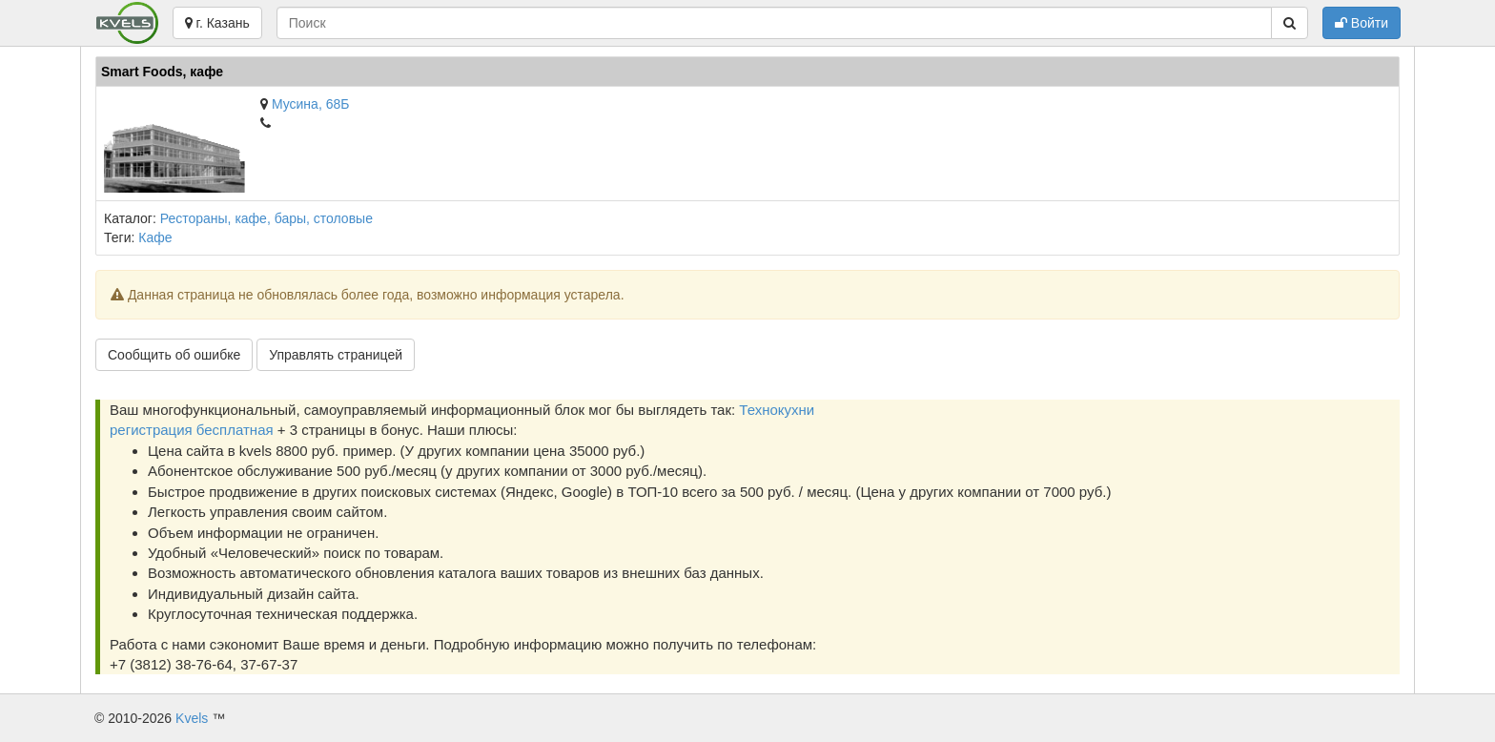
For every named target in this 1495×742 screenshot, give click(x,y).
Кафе (155, 237)
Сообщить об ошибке (174, 354)
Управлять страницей (335, 354)
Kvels (191, 718)
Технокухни (776, 410)
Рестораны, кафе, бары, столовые (266, 218)
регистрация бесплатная (192, 430)
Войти (1361, 23)
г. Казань (217, 23)
